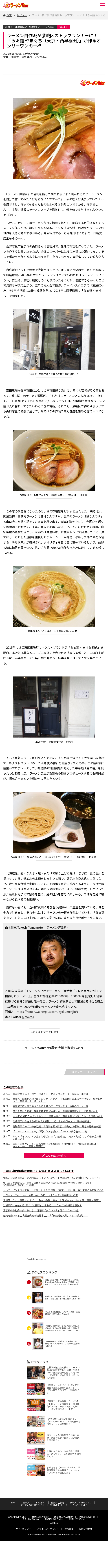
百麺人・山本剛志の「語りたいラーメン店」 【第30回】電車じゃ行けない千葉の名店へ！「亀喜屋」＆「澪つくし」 (57, 1100)
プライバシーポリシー (48, 1528)
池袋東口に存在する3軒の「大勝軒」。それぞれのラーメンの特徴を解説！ (52, 1121)
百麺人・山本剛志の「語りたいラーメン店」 (30, 27)
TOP (7, 15)
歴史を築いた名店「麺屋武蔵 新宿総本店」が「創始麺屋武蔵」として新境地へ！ (55, 1111)
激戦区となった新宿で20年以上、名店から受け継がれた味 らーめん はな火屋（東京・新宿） (52, 1200)
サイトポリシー (23, 1528)
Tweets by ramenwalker (37, 1259)
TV (65, 1504)
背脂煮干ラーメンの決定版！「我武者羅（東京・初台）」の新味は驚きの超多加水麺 (57, 1126)
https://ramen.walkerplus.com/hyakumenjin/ (47, 1011)
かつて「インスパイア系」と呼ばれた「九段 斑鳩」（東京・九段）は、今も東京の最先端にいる (57, 1137)
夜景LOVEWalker (87, 1516)
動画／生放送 (57, 1502)
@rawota (28, 1017)
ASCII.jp (54, 1522)
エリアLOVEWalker (17, 1516)
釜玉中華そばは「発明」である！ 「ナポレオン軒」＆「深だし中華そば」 (52, 1093)
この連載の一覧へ (54, 1155)
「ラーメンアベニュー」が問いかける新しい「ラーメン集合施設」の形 (50, 1131)
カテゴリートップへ (85, 1072)
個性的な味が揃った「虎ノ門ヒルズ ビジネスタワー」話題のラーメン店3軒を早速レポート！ (52, 1177)
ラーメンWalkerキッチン (33, 1504)
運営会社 (69, 1528)
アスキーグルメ (80, 1504)
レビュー (22, 15)
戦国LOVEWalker (77, 1518)
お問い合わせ (85, 1528)
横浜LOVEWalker (40, 1516)
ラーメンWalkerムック (81, 1502)
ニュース (25, 1502)
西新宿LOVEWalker (63, 1516)
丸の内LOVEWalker (54, 1518)
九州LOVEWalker (31, 1518)
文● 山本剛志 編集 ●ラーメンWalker (25, 57)
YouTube (54, 1504)
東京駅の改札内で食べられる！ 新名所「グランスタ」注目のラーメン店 (50, 1106)
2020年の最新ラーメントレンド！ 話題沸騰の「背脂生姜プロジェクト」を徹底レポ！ (58, 1116)
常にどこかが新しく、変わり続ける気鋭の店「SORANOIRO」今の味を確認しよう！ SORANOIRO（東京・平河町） (57, 1145)
